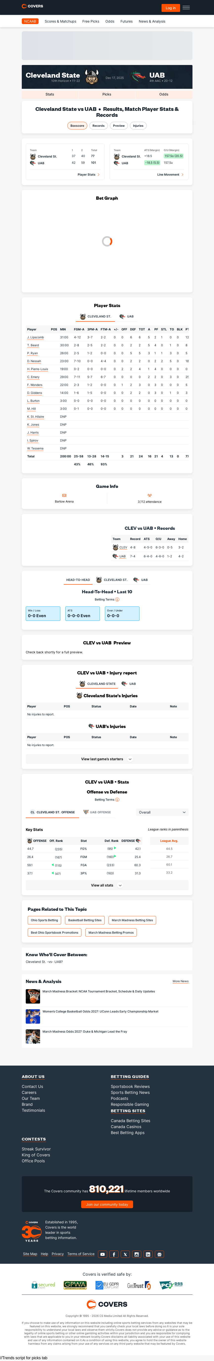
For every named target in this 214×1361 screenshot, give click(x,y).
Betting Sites (128, 1110)
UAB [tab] (126, 317)
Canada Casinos (126, 1126)
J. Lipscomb (35, 337)
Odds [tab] (163, 94)
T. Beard (33, 345)
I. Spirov (32, 440)
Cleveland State (53, 74)
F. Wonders (34, 385)
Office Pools (33, 1160)
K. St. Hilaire (35, 416)
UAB (157, 74)
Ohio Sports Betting (44, 920)
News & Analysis (152, 21)
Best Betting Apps (127, 1132)
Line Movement (168, 174)
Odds (109, 21)
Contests (34, 1139)
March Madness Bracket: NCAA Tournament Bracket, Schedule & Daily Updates (99, 991)
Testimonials (33, 1110)
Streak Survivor (36, 1148)
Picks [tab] (106, 94)
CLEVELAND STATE (97, 684)
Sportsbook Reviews (130, 1086)
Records (99, 125)
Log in (171, 8)
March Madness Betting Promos (111, 932)
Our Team (31, 1098)
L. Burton (33, 401)
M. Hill (31, 409)
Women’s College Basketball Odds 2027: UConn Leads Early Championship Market (100, 1011)
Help (44, 1254)
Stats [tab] (50, 94)
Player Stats (86, 174)
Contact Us (32, 1086)
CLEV (123, 547)
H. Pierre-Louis (37, 369)
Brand (27, 1104)
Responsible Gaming (130, 1104)
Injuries (138, 125)
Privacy (58, 1254)
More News (181, 981)
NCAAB (30, 21)
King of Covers (36, 1154)
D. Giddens (34, 393)
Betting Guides (130, 1076)
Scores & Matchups (60, 21)
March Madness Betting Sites (132, 920)
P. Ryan (32, 353)
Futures (126, 21)
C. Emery (33, 377)
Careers (29, 1092)
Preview (119, 125)
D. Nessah (34, 361)
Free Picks (90, 21)
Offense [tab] (52, 812)
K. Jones (33, 424)
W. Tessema (35, 448)
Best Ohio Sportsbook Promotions (54, 932)
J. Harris (33, 432)
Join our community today (107, 1204)
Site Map (30, 1254)
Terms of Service (81, 1254)
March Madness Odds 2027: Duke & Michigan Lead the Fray (85, 1031)
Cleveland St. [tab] (95, 317)
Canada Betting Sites (130, 1120)
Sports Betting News (130, 1092)
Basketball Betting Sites (84, 920)
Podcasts (119, 1098)
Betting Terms (107, 599)
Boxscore (77, 125)
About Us (33, 1076)
